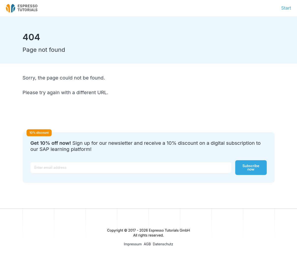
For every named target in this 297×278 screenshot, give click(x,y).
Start (286, 8)
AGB (147, 244)
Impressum (133, 244)
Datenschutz (163, 244)
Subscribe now (250, 167)
